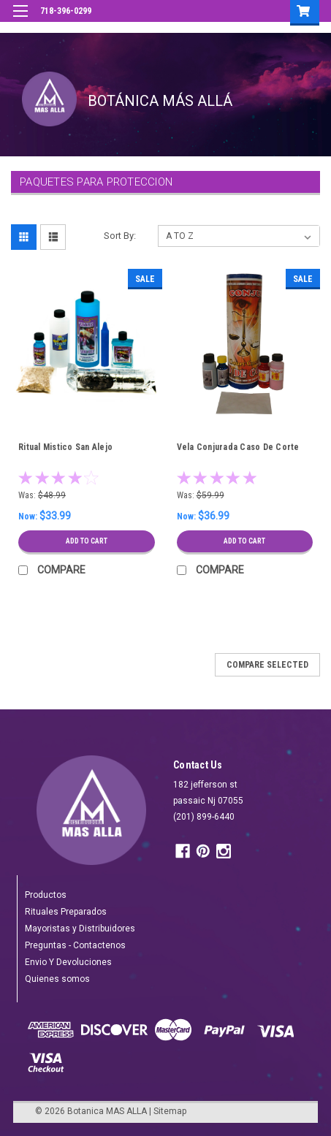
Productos (45, 895)
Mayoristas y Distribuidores (80, 928)
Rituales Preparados (66, 912)
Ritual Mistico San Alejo (65, 447)
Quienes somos (57, 979)
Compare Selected (267, 665)
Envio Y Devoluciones (68, 962)
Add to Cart (86, 541)
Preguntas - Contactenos (75, 945)
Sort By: (120, 235)
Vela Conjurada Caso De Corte (238, 447)
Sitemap (169, 1111)
